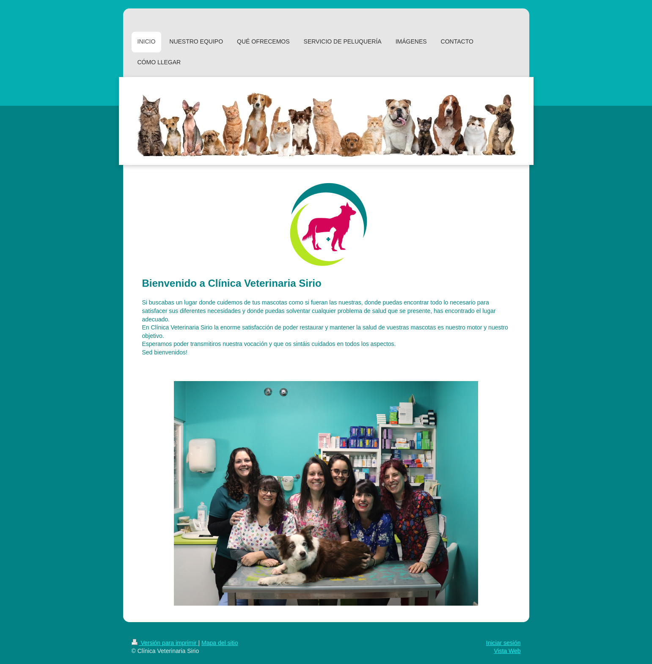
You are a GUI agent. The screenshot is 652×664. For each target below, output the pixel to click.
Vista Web (507, 651)
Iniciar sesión (503, 642)
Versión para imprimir (165, 642)
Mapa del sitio (219, 642)
